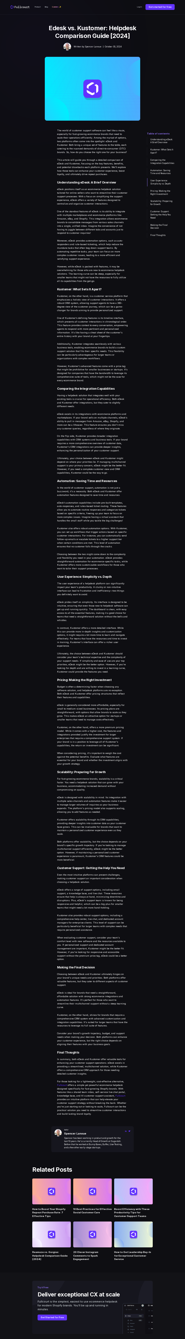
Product (38, 7)
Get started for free (160, 7)
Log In (139, 7)
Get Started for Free (52, 1317)
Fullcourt (62, 1085)
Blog (46, 7)
